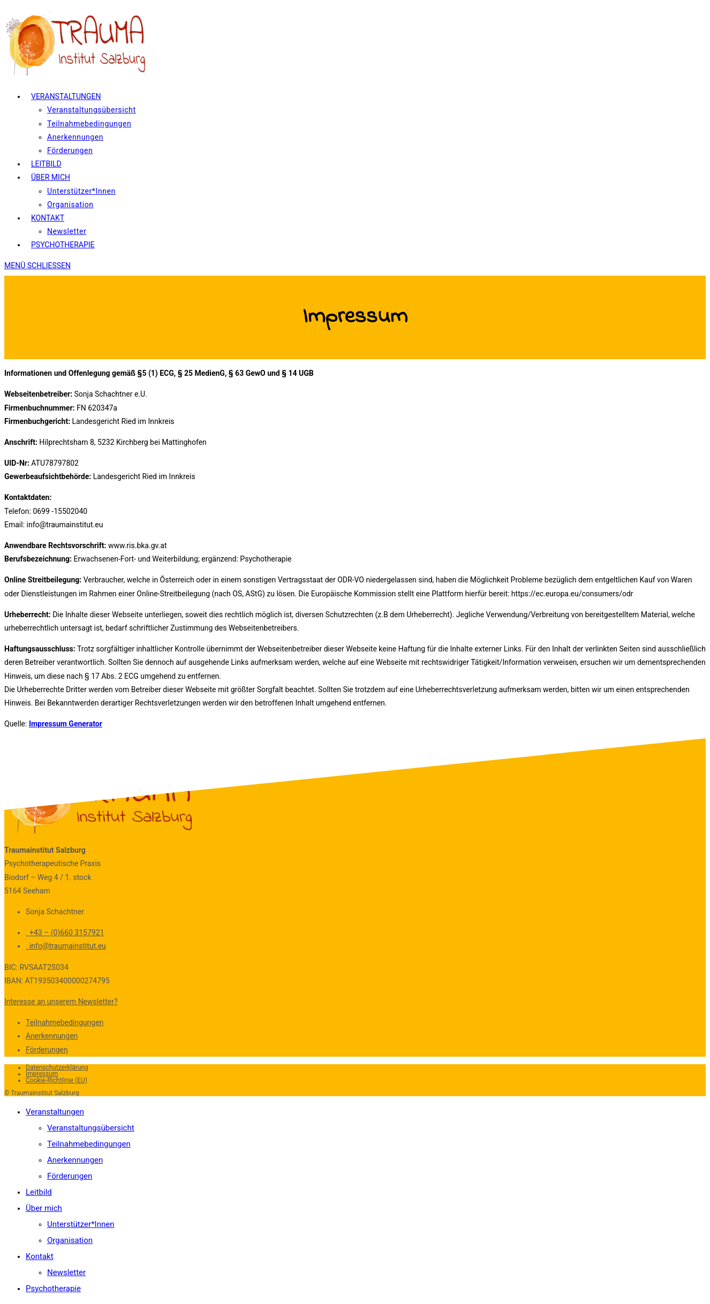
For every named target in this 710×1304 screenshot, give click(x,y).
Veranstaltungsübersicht (90, 1128)
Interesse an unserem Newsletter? (61, 1001)
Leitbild (39, 1192)
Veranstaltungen (55, 1112)
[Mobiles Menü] (37, 265)
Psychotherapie (53, 1288)
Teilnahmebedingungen (64, 1022)
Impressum (42, 1074)
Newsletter (66, 1272)
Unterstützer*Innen (81, 1224)
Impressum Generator (65, 723)
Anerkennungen (52, 1036)
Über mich (44, 1208)
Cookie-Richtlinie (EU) (56, 1080)
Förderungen (47, 1049)
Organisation (70, 1240)
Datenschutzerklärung (57, 1067)
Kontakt (40, 1256)
